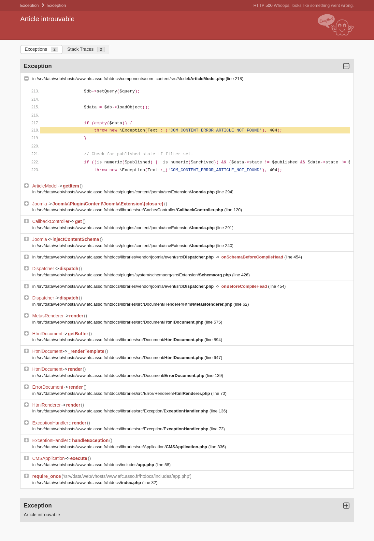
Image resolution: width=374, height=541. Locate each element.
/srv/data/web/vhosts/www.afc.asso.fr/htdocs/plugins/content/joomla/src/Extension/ (126, 191)
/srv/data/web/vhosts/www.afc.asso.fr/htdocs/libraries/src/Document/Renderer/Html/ (135, 304)
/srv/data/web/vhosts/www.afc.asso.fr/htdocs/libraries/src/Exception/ (123, 411)
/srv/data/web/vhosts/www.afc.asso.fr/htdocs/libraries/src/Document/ (121, 322)
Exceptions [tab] (41, 49)
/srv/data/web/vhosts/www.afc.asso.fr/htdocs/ (89, 482)
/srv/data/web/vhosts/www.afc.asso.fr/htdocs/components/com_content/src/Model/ (131, 78)
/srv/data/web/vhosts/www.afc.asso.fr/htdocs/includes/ (96, 464)
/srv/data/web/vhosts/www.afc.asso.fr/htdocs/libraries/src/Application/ (123, 446)
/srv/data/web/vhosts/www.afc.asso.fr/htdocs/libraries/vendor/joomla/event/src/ (126, 257)
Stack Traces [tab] (86, 49)
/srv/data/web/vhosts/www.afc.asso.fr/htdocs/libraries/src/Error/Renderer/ (124, 393)
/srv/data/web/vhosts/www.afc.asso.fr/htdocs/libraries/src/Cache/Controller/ (130, 209)
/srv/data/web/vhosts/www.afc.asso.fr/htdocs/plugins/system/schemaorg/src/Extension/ (134, 274)
